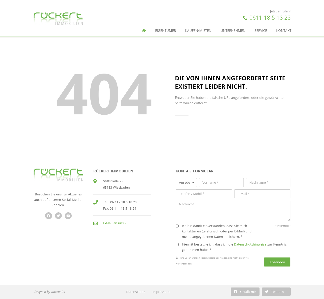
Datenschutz (135, 292)
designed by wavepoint (49, 292)
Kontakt (283, 30)
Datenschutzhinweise (250, 244)
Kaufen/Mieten (198, 30)
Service (261, 30)
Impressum (161, 292)
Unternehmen (233, 30)
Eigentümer (165, 30)
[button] (245, 291)
